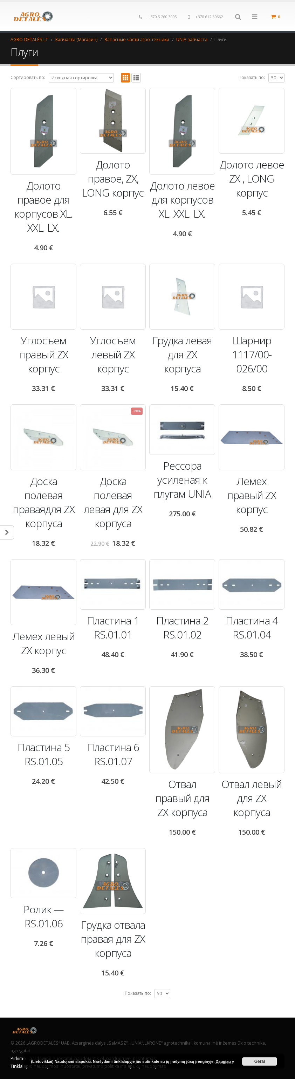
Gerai (259, 1061)
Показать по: (252, 77)
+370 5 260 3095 (162, 16)
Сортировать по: (28, 77)
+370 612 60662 (209, 16)
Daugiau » (224, 1061)
